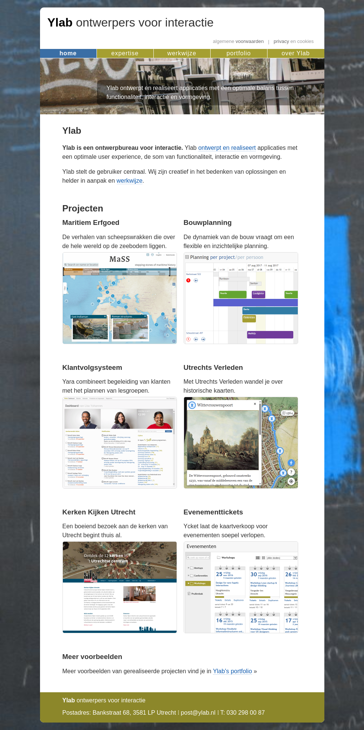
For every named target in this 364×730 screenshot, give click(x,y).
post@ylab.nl (198, 712)
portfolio (239, 53)
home (68, 53)
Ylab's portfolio (232, 671)
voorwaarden (238, 41)
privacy (294, 41)
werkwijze (181, 53)
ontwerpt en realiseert (227, 148)
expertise (125, 53)
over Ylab (296, 53)
